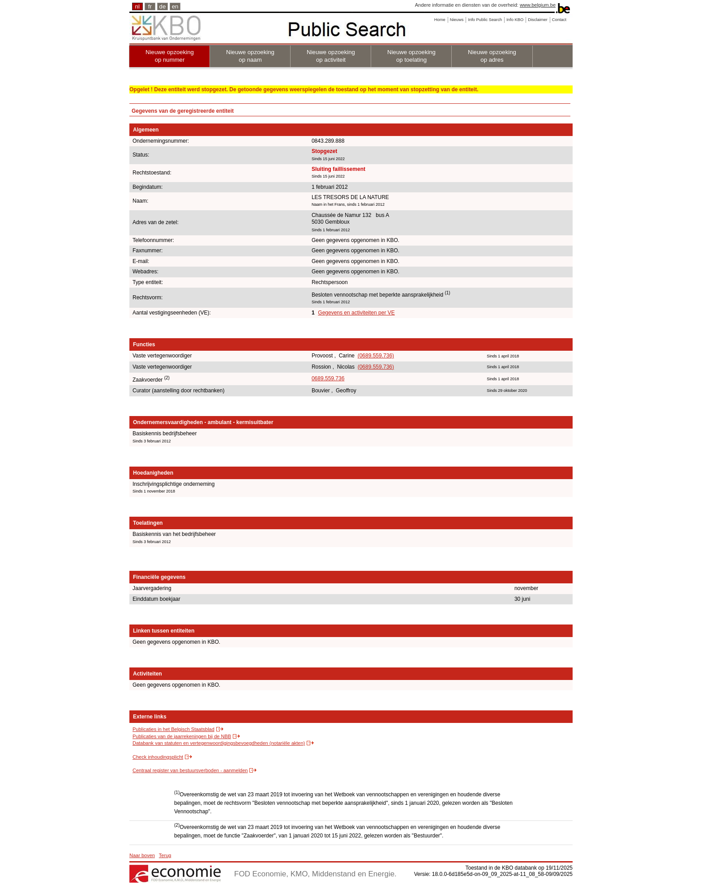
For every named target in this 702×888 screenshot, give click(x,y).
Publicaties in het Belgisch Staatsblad (173, 729)
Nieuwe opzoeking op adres (492, 56)
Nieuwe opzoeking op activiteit (331, 56)
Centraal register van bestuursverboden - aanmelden (190, 770)
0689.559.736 (328, 378)
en (175, 6)
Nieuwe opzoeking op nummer (170, 56)
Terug (165, 855)
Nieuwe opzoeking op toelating (411, 56)
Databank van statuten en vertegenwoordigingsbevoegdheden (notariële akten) (219, 743)
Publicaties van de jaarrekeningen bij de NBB (182, 736)
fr (150, 6)
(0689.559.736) (376, 356)
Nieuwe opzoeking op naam (250, 56)
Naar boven (142, 855)
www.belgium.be (538, 5)
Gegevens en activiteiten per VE (356, 313)
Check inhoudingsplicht (158, 757)
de (162, 6)
